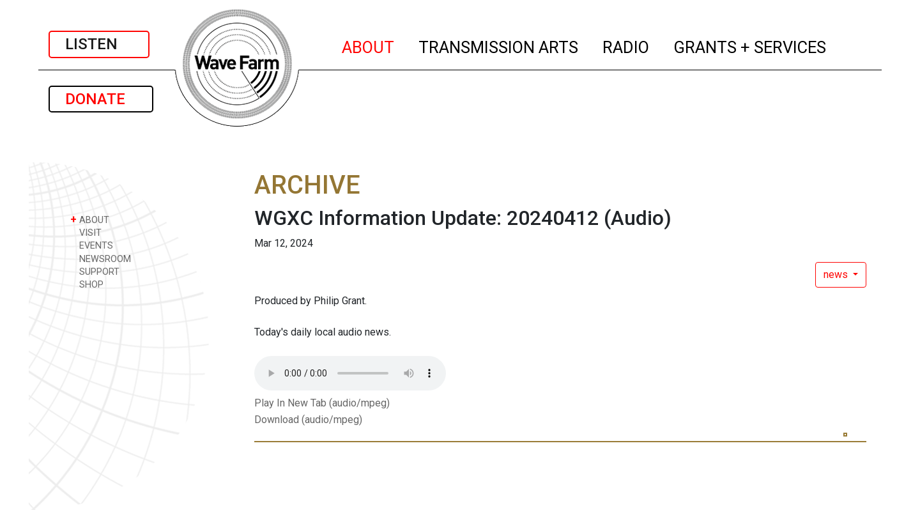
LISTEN (99, 44)
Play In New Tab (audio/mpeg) (322, 403)
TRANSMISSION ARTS (499, 45)
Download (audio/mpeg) (308, 419)
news (837, 274)
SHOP (86, 284)
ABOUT (368, 45)
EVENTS (91, 245)
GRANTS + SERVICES (750, 45)
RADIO (626, 45)
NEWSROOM (100, 258)
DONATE (101, 99)
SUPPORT (94, 271)
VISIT (86, 232)
